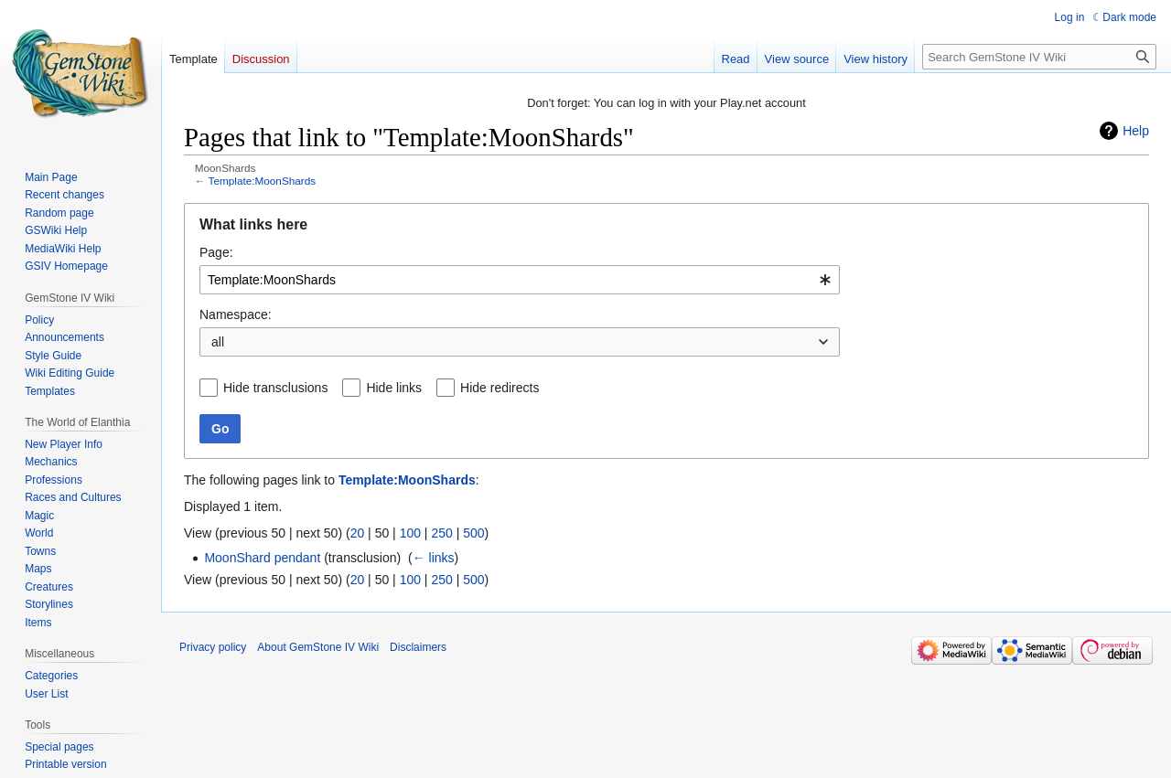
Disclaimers (418, 647)
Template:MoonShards (263, 181)
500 (473, 533)
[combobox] (519, 279)
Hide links (394, 387)
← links (434, 557)
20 (357, 533)
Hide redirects (499, 387)
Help (1136, 130)
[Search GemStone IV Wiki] (1039, 56)
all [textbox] (217, 342)
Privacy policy (212, 647)
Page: (216, 252)
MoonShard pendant (262, 557)
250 (441, 533)
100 (410, 533)
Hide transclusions (275, 387)
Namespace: (235, 314)
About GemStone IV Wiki (318, 647)
